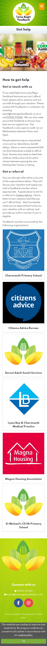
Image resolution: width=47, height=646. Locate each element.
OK (23, 641)
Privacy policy (29, 614)
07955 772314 (15, 117)
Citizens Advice (24, 195)
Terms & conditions (13, 614)
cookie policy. (25, 635)
